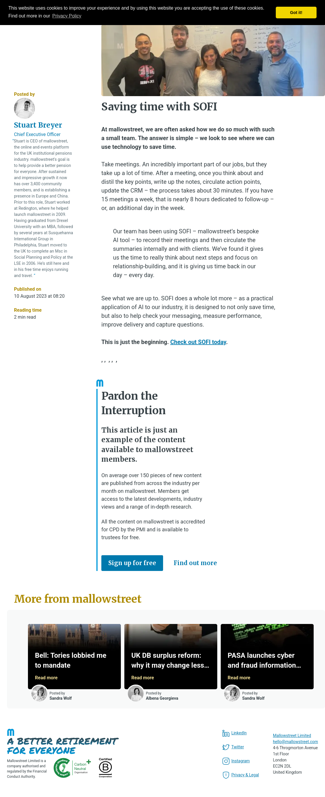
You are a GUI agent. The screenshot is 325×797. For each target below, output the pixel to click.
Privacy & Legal (240, 775)
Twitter (233, 747)
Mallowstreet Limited (292, 735)
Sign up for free (132, 563)
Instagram (236, 761)
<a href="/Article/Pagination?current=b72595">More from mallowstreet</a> (166, 662)
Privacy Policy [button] (67, 15)
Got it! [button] (296, 12)
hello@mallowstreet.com (295, 741)
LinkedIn (234, 733)
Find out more (195, 563)
